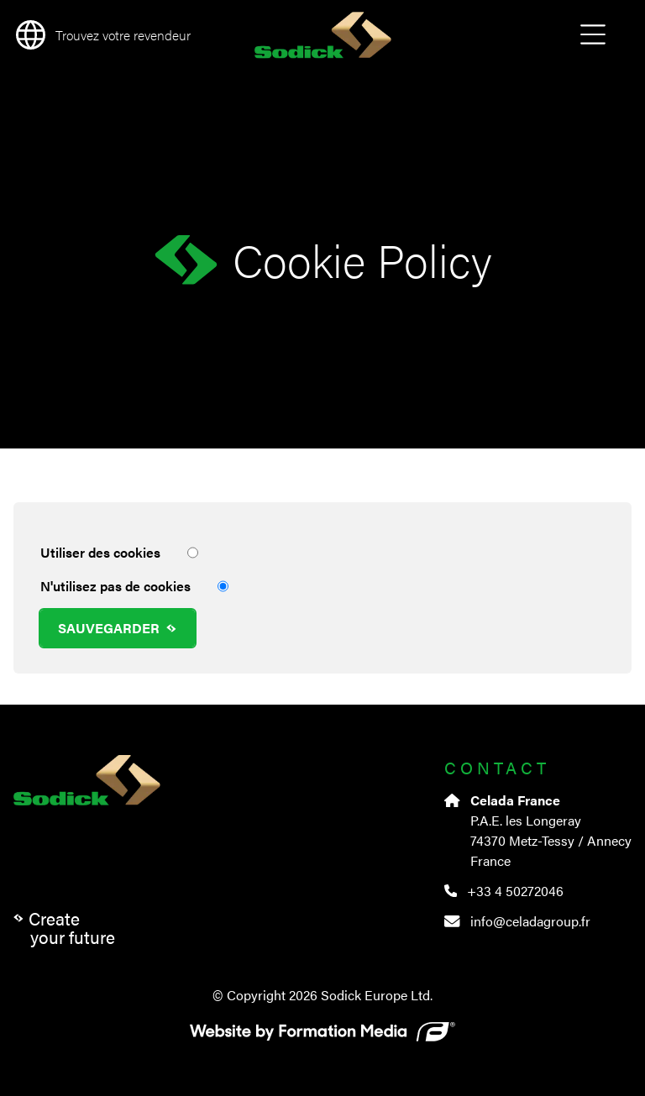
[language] (100, 35)
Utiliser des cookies (119, 553)
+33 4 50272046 (504, 890)
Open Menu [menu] (593, 35)
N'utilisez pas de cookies (134, 586)
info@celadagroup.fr (517, 921)
